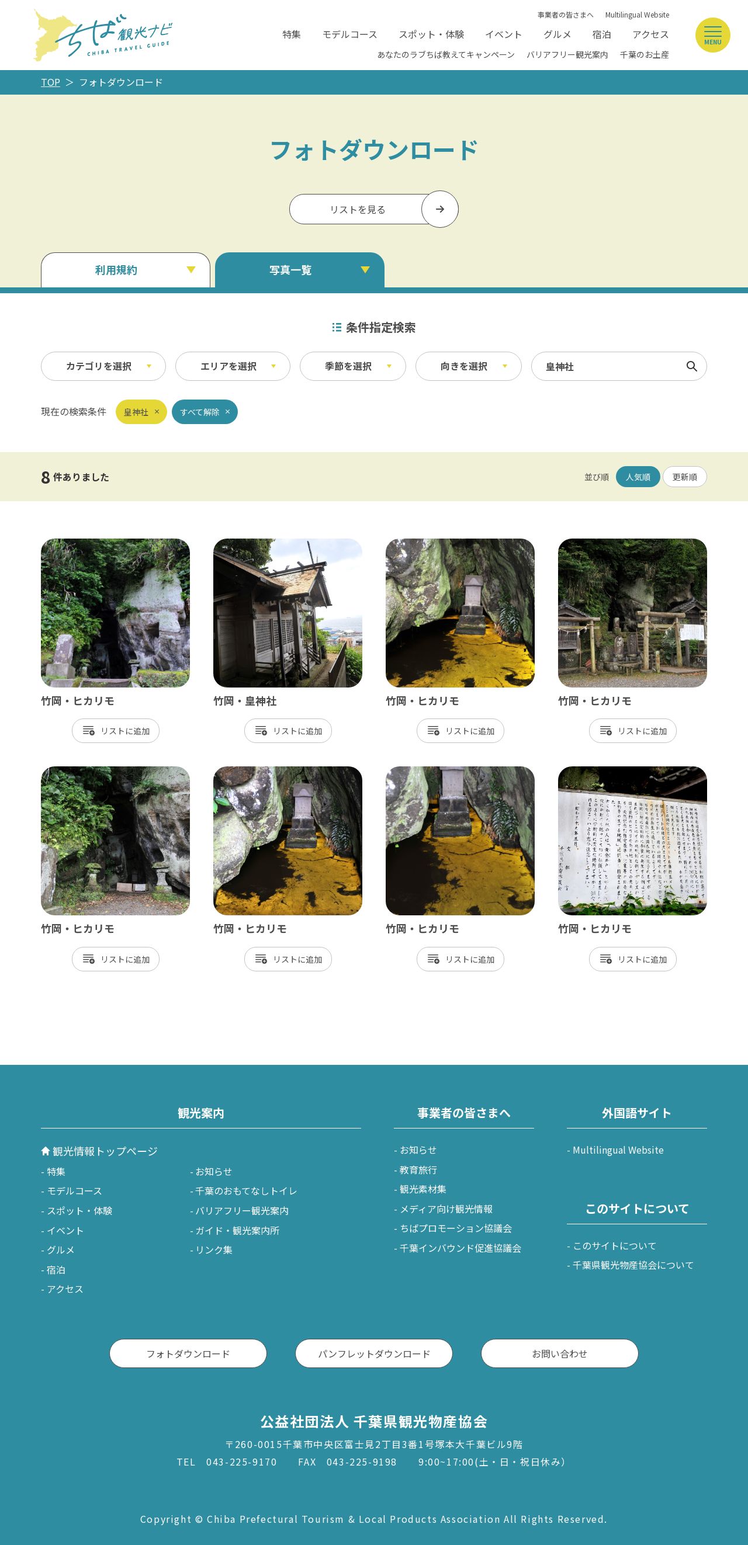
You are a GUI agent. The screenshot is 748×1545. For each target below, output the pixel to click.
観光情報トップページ (105, 1150)
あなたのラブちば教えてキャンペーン (446, 54)
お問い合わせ (560, 1353)
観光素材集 (423, 1189)
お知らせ (214, 1171)
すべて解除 (200, 412)
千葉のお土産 (644, 54)
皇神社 (136, 412)
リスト (113, 731)
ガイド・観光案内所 (237, 1230)
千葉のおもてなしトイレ (246, 1190)
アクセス (650, 34)
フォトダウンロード (188, 1353)
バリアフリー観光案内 (567, 54)
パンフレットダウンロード (374, 1353)
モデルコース (350, 34)
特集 (291, 34)
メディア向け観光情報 (446, 1209)
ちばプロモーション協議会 (456, 1228)
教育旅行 (418, 1169)
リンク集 (214, 1249)
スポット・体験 (431, 34)
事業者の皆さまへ (566, 14)
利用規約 (116, 269)
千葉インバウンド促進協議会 (460, 1248)
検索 (692, 366)
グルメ (557, 34)
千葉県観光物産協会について (633, 1265)
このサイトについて (615, 1245)
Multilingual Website (637, 14)
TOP (50, 82)
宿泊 (602, 34)
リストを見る (358, 209)
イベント (503, 34)
